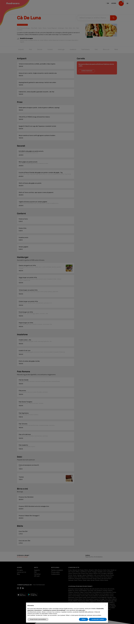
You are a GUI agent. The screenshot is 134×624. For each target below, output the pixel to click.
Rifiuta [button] (83, 619)
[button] (105, 605)
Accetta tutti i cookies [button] (98, 619)
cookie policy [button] (81, 610)
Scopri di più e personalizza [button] (38, 619)
